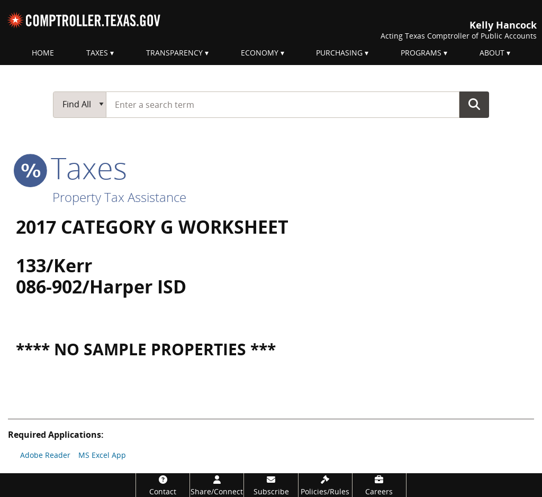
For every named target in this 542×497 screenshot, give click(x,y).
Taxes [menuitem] (97, 53)
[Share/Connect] (216, 485)
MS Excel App (102, 455)
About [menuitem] (492, 53)
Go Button (474, 104)
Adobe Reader (45, 455)
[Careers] (379, 485)
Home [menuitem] (43, 53)
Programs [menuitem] (421, 53)
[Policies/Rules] (325, 485)
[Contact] (162, 485)
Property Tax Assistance (119, 197)
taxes (71, 168)
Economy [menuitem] (259, 53)
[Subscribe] (270, 485)
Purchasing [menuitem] (339, 53)
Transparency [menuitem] (174, 53)
